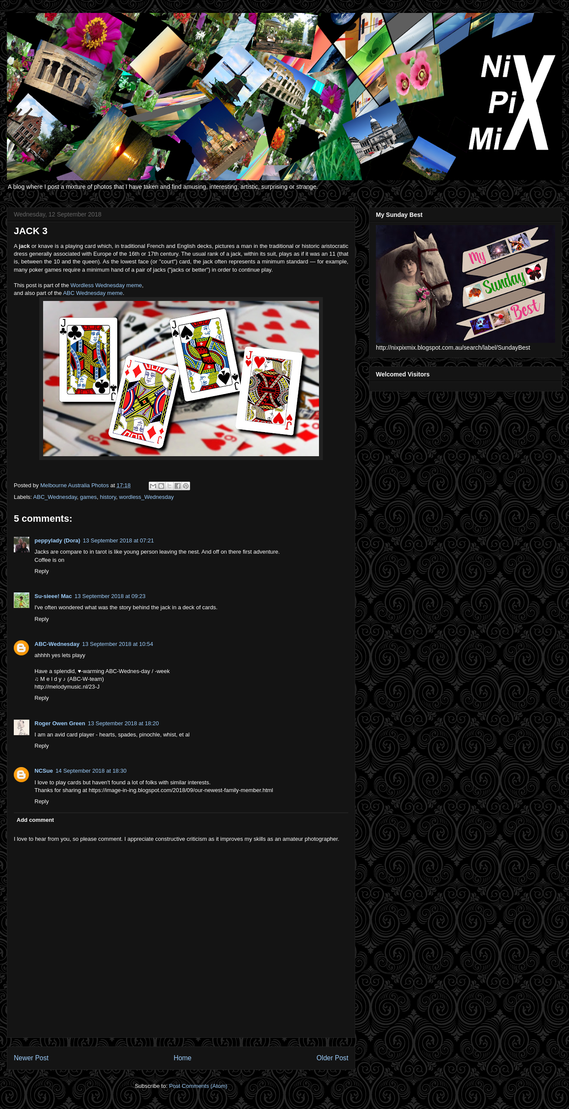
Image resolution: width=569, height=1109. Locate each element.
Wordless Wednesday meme (106, 285)
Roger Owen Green (59, 723)
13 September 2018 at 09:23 (110, 596)
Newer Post (31, 1058)
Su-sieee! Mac (53, 596)
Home (183, 1058)
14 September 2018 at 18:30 (91, 771)
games (88, 497)
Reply (41, 571)
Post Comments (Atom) (198, 1086)
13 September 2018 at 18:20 (123, 723)
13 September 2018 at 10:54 (117, 644)
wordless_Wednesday (146, 497)
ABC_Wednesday (55, 497)
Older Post (332, 1058)
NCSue (43, 771)
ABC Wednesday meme (93, 293)
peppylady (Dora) (57, 540)
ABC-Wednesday (57, 644)
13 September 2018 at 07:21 (118, 540)
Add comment (35, 820)
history (108, 497)
